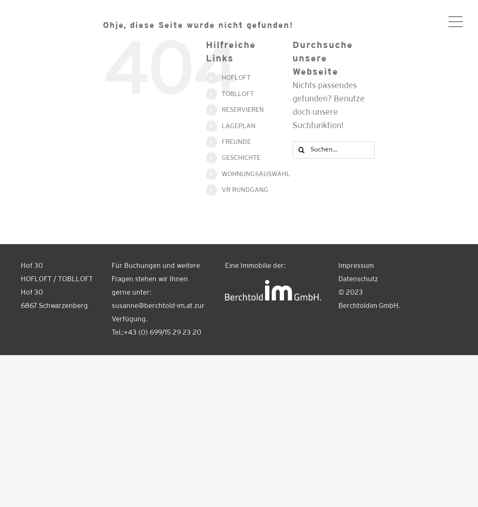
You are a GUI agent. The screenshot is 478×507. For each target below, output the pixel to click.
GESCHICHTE (241, 158)
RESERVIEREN (243, 110)
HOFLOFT (236, 78)
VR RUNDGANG (245, 190)
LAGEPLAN (238, 126)
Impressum (356, 266)
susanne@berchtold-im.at (152, 306)
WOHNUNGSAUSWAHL (256, 174)
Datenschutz (358, 279)
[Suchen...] (334, 150)
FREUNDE (236, 142)
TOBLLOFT (238, 94)
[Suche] (301, 150)
